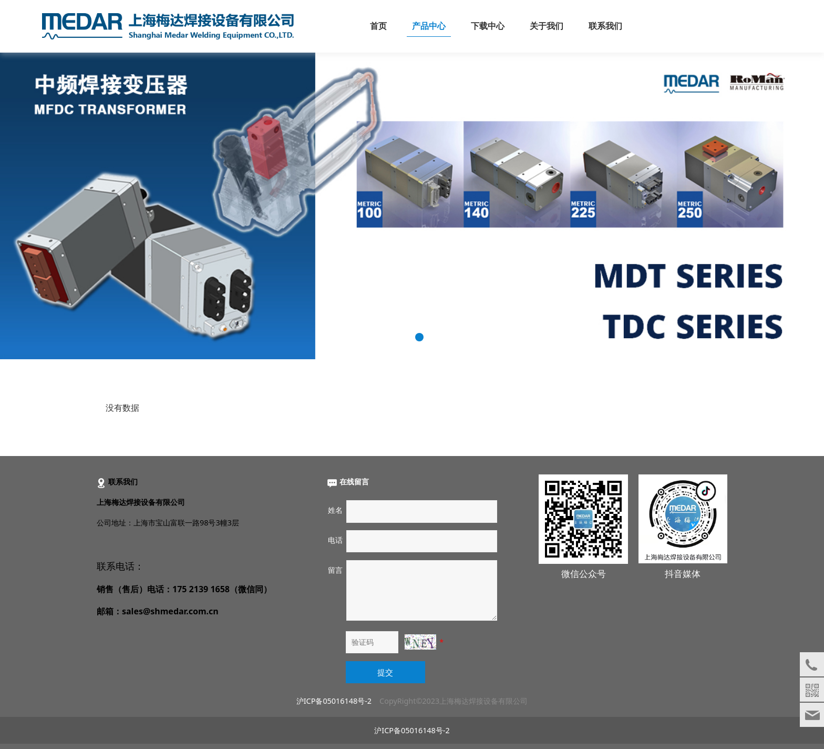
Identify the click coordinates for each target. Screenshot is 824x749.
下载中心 (487, 26)
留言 (335, 570)
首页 (378, 26)
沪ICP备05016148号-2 (334, 701)
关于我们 (546, 26)
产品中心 (429, 26)
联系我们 (605, 26)
